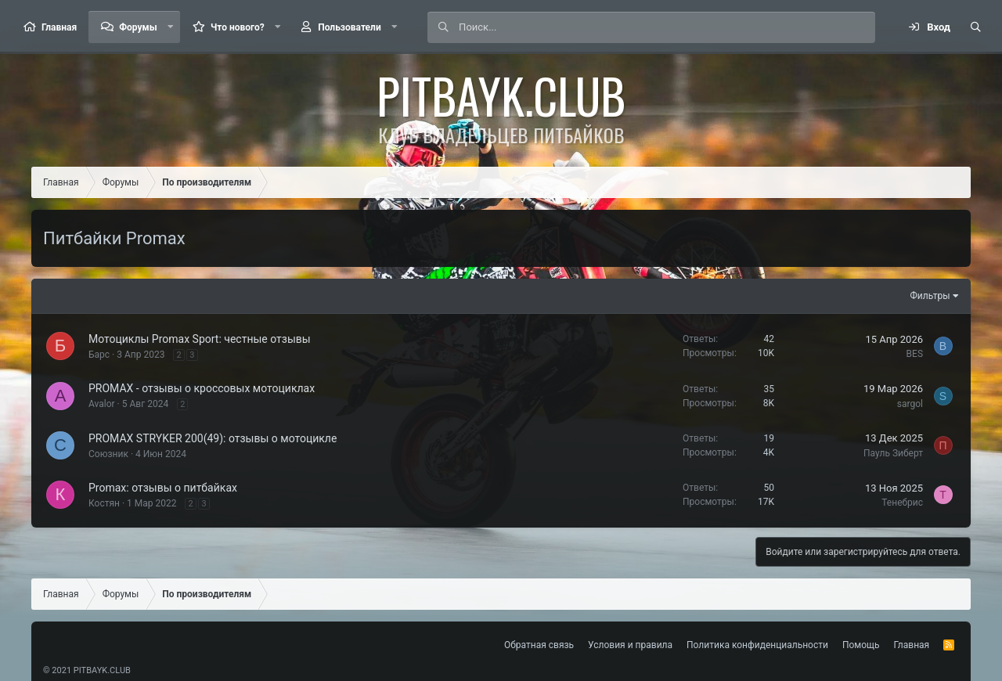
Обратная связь (539, 645)
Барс (99, 354)
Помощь (861, 645)
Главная (59, 27)
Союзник (108, 454)
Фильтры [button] (930, 295)
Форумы (138, 27)
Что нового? (238, 27)
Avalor (101, 403)
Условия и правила (630, 645)
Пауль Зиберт (893, 453)
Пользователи (349, 27)
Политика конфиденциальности (757, 645)
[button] (170, 27)
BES (914, 353)
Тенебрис (902, 502)
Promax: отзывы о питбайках (162, 487)
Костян (104, 503)
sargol (910, 403)
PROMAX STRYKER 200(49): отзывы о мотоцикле (212, 438)
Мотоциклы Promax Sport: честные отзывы (199, 339)
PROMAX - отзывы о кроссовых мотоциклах (201, 388)
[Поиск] (666, 27)
